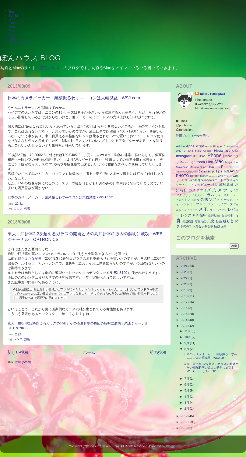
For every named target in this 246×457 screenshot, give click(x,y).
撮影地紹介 (214, 215)
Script (210, 171)
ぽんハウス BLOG (30, 58)
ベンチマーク (190, 210)
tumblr (194, 176)
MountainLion (198, 167)
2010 (184, 428)
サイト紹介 (222, 195)
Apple (208, 146)
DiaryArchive (18, 42)
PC (217, 167)
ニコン (18, 208)
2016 (184, 308)
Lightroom (197, 162)
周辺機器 (188, 221)
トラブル (196, 204)
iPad (202, 156)
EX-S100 (120, 273)
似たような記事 (30, 258)
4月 (187, 396)
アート (219, 180)
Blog (11, 19)
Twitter (204, 176)
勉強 (217, 226)
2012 (184, 416)
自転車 (229, 215)
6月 (187, 384)
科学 (195, 215)
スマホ (192, 199)
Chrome (228, 146)
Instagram (184, 156)
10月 (188, 337)
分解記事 (207, 226)
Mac (11, 27)
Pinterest (181, 171)
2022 (184, 278)
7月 (187, 378)
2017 (184, 302)
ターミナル (228, 199)
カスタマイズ (200, 190)
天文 (211, 221)
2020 (184, 284)
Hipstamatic (222, 150)
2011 (184, 422)
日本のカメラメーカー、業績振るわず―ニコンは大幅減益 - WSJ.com (74, 97)
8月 (187, 349)
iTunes (184, 162)
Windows (207, 180)
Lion (209, 162)
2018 (184, 296)
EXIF (191, 150)
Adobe (180, 146)
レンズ (18, 339)
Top (11, 11)
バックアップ (224, 204)
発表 (27, 208)
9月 (187, 343)
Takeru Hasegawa (212, 93)
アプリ (228, 180)
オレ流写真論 (222, 184)
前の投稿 (158, 352)
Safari (203, 171)
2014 (184, 320)
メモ (203, 209)
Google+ (208, 150)
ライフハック (218, 209)
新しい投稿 (18, 352)
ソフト (214, 199)
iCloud (235, 150)
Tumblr (13, 15)
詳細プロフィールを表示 (192, 135)
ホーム (89, 352)
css (237, 146)
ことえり (197, 195)
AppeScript (195, 146)
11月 (188, 331)
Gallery (13, 23)
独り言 (228, 221)
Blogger (218, 146)
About (12, 34)
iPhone (214, 155)
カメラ (220, 189)
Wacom (213, 176)
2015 (184, 314)
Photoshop (230, 167)
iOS (195, 156)
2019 (184, 290)
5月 (187, 390)
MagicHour (232, 162)
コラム (208, 195)
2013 (184, 325)
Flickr (198, 150)
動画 (219, 221)
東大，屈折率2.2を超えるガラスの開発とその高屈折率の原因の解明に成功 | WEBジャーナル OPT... (211, 367)
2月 (187, 408)
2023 (184, 272)
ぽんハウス (50, 67)
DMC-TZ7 (181, 150)
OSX (211, 167)
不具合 (196, 226)
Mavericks (182, 167)
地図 (204, 221)
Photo (12, 31)
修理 (197, 221)
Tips (218, 171)
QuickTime (192, 171)
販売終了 (186, 226)
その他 (202, 199)
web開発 (195, 180)
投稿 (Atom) (23, 362)
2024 (184, 266)
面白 (224, 226)
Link (11, 38)
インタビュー (200, 184)
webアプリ (225, 176)
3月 (187, 402)
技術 (27, 339)
